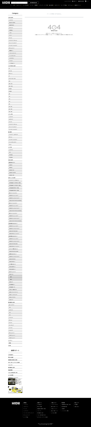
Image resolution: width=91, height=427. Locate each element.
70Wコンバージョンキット (13, 213)
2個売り (11, 279)
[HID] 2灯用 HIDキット (12, 269)
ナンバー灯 (10, 327)
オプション (70, 5)
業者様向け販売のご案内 (12, 359)
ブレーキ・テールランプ (12, 42)
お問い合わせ (76, 406)
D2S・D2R (10, 109)
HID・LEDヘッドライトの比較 (14, 362)
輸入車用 (51, 5)
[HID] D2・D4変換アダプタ (13, 289)
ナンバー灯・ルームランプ (13, 45)
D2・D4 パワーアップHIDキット (14, 180)
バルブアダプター (11, 58)
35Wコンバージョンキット (13, 192)
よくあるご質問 (53, 412)
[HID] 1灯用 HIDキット (12, 266)
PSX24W (10, 88)
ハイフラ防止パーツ (11, 63)
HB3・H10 (10, 83)
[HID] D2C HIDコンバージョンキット (14, 233)
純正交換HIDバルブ (12, 162)
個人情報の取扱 (64, 406)
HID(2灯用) (10, 157)
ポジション (10, 137)
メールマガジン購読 (65, 410)
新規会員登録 (81, 1)
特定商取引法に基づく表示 (66, 404)
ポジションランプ (26, 414)
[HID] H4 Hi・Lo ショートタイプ (13, 195)
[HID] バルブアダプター (12, 297)
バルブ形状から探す (12, 65)
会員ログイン (74, 1)
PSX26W (10, 91)
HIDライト (57, 5)
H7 (9, 75)
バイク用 (10, 147)
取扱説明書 (10, 370)
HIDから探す (10, 160)
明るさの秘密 (10, 357)
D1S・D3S (10, 106)
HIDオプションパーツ (12, 271)
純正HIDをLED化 (11, 25)
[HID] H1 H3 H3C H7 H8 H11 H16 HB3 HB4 (15, 200)
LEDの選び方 (10, 354)
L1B (9, 93)
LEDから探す (10, 17)
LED (9, 152)
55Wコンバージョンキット (13, 203)
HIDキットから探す (11, 177)
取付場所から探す (11, 302)
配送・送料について (54, 406)
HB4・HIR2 (11, 86)
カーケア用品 (64, 5)
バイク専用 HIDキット (12, 264)
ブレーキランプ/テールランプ (28, 412)
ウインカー (10, 37)
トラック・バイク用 (43, 5)
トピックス (10, 365)
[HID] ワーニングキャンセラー (13, 294)
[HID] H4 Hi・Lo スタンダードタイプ (14, 208)
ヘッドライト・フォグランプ (13, 134)
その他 (9, 345)
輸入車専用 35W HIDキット (13, 223)
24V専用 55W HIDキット (12, 253)
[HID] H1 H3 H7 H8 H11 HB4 (13, 231)
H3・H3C (10, 70)
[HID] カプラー (11, 299)
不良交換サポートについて (13, 377)
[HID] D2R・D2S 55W (12, 172)
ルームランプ (11, 330)
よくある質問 (10, 375)
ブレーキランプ (11, 325)
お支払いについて (54, 408)
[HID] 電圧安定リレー (12, 284)
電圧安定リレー (11, 50)
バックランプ (11, 317)
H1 (9, 68)
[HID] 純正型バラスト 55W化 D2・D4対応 (15, 185)
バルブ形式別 (25, 5)
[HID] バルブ (11, 281)
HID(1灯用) (10, 154)
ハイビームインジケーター (12, 53)
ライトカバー (11, 60)
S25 (9, 103)
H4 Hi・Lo (10, 73)
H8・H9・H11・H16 (12, 78)
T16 (9, 98)
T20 (9, 101)
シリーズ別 (12, 5)
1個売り (11, 276)
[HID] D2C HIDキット (12, 261)
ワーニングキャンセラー (12, 55)
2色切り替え (11, 30)
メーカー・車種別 (34, 5)
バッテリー (10, 340)
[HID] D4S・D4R (11, 175)
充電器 (10, 342)
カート (87, 1)
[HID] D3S (10, 167)
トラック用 (10, 114)
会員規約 (63, 408)
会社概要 (75, 404)
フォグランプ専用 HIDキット (13, 248)
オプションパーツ (11, 48)
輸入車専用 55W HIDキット (13, 236)
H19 (9, 81)
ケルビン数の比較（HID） (13, 372)
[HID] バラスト (11, 274)
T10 (9, 96)
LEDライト (18, 5)
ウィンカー (25, 408)
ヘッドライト (11, 20)
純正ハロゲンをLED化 (12, 22)
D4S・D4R (10, 111)
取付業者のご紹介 (11, 367)
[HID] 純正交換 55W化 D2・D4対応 (14, 187)
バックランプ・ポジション (13, 40)
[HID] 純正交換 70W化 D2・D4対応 (14, 190)
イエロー (10, 32)
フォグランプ (11, 27)
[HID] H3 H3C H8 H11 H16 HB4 (13, 251)
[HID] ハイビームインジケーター (13, 292)
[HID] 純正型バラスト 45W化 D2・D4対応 (15, 182)
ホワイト (10, 35)
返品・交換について (54, 410)
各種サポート (77, 5)
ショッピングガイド (67, 1)
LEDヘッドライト (11, 304)
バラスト (10, 144)
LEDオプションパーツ (12, 335)
